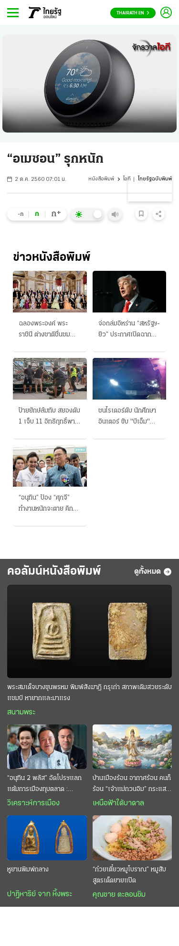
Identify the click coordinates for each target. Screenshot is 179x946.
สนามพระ (21, 712)
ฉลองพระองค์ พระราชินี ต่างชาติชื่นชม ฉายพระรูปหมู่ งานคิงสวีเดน (46, 330)
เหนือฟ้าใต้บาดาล (118, 803)
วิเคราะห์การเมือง (33, 803)
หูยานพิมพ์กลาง (28, 869)
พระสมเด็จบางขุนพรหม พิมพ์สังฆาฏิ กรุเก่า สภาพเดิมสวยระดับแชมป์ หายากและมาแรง (89, 693)
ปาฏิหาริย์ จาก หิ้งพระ (39, 894)
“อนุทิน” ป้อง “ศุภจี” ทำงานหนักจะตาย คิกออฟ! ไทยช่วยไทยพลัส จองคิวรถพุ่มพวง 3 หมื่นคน (48, 504)
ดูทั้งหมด (153, 572)
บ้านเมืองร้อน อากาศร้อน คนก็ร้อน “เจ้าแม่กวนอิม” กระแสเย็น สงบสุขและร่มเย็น (132, 785)
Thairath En (132, 13)
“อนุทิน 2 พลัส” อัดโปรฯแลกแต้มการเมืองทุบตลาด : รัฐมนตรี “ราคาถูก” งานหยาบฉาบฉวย (44, 785)
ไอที (127, 179)
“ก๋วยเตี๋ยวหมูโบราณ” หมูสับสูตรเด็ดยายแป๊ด (129, 875)
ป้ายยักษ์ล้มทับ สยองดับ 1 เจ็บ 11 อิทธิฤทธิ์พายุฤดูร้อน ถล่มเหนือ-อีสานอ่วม (49, 417)
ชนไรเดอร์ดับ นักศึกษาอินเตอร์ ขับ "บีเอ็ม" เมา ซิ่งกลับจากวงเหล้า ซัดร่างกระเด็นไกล (128, 417)
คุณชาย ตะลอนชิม (119, 895)
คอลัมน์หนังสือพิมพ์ (54, 572)
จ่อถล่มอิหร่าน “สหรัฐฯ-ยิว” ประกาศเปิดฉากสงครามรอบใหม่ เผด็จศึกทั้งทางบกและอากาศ (129, 330)
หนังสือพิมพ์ (101, 179)
